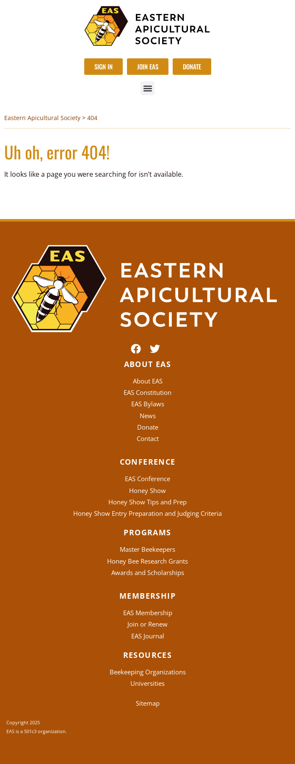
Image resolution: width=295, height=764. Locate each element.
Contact (148, 438)
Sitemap (148, 703)
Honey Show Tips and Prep (147, 502)
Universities (147, 683)
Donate (147, 427)
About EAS (148, 381)
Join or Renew (147, 624)
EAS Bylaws (147, 404)
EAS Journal (147, 636)
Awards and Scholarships (147, 572)
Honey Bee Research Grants (147, 561)
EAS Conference (147, 478)
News (148, 415)
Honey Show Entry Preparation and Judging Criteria (147, 513)
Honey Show (147, 490)
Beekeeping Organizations (148, 672)
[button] (147, 88)
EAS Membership (147, 612)
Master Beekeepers (147, 549)
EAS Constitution (147, 392)
